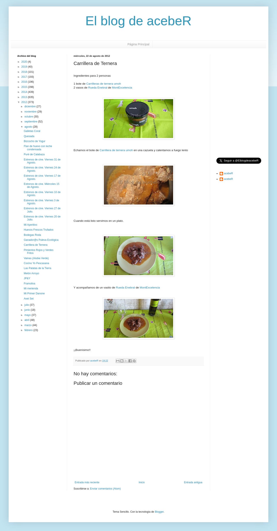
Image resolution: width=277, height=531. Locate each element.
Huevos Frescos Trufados (38, 229)
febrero (28, 330)
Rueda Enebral (97, 87)
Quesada (29, 136)
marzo (28, 325)
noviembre (30, 111)
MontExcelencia (122, 87)
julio (27, 304)
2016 (24, 81)
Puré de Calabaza (34, 154)
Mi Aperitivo (30, 224)
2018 (24, 71)
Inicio (142, 482)
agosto (28, 126)
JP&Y (27, 278)
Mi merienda (31, 288)
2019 (24, 66)
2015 (24, 87)
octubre (29, 116)
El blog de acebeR (138, 21)
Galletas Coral (32, 131)
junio (27, 309)
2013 (24, 97)
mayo (28, 315)
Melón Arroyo (31, 273)
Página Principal (138, 44)
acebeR (228, 173)
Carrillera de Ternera (35, 244)
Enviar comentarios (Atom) (105, 488)
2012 (24, 102)
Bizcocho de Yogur (34, 141)
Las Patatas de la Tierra (37, 268)
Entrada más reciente (87, 482)
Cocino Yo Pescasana (36, 263)
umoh (117, 83)
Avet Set (29, 298)
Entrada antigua (193, 482)
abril (27, 320)
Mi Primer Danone (34, 293)
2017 (24, 76)
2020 (24, 61)
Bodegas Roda (32, 234)
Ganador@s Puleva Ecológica (41, 239)
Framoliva (29, 283)
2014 (24, 92)
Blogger (159, 511)
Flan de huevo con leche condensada (38, 148)
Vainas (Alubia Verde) (36, 258)
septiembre (31, 121)
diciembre (30, 106)
